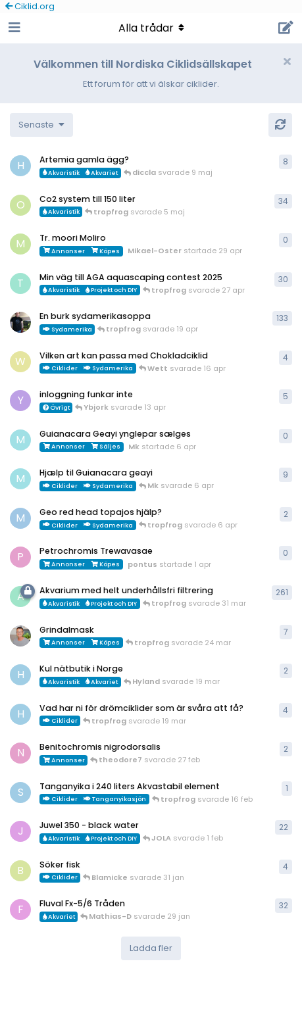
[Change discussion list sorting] (41, 125)
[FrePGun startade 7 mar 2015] (20, 909)
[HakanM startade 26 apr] (20, 165)
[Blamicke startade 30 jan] (20, 870)
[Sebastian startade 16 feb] (20, 792)
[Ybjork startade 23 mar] (20, 400)
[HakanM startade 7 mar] (20, 674)
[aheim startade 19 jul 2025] (20, 596)
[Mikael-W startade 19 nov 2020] (20, 322)
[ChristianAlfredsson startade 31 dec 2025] (20, 636)
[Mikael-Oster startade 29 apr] (20, 244)
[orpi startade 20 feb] (20, 205)
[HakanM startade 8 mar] (20, 714)
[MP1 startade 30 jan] (20, 518)
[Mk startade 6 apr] (20, 440)
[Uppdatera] (280, 125)
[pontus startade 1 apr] (20, 557)
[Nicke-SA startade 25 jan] (20, 753)
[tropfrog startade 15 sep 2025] (20, 283)
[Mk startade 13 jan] (20, 478)
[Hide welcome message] (287, 62)
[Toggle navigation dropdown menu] (151, 28)
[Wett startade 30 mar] (20, 361)
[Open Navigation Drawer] (13, 28)
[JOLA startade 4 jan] (20, 831)
